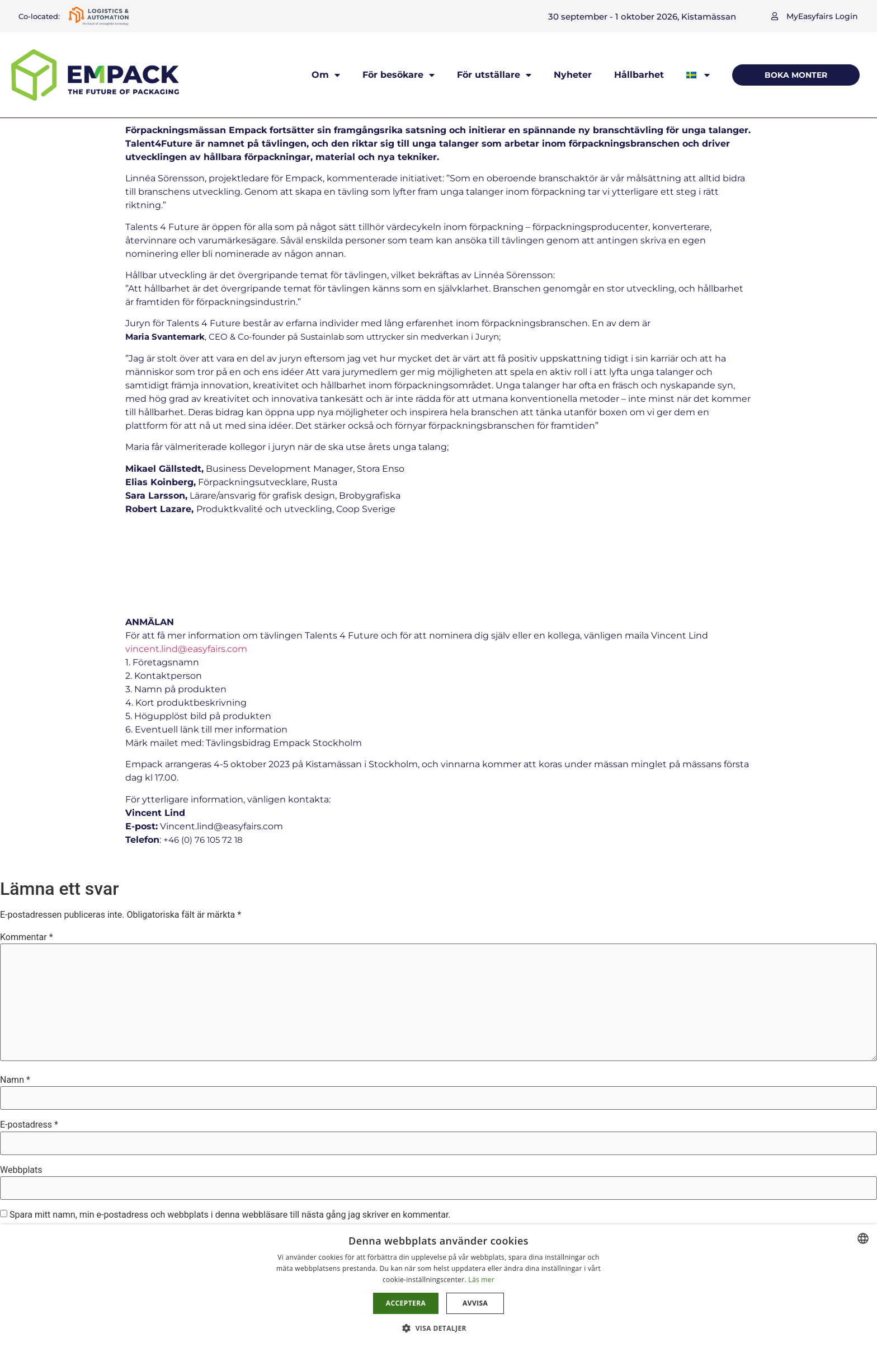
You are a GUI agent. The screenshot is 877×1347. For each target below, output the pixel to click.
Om (326, 75)
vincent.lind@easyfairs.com (186, 569)
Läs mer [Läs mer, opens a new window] (481, 1279)
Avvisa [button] (475, 1303)
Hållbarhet (639, 74)
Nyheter (573, 74)
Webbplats (21, 1090)
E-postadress (29, 1044)
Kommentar (26, 857)
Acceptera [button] (406, 1303)
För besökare (398, 75)
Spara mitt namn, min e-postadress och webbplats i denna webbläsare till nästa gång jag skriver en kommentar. (230, 1134)
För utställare (494, 75)
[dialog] (438, 1285)
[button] (814, 16)
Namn (15, 1000)
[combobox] (863, 1238)
